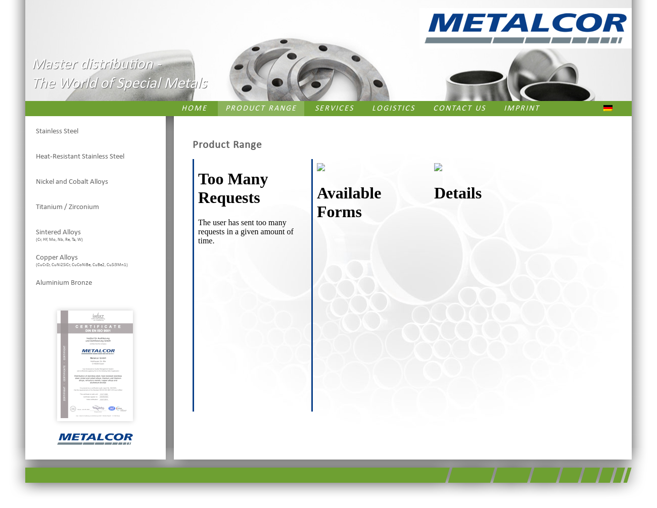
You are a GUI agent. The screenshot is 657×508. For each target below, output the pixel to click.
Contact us (459, 109)
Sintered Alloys (59, 235)
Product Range (261, 109)
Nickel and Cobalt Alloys (72, 182)
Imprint (522, 109)
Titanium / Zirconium (67, 207)
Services (334, 109)
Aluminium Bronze (64, 283)
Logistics (393, 109)
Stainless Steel (57, 131)
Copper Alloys (82, 260)
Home (194, 109)
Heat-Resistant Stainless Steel (80, 157)
